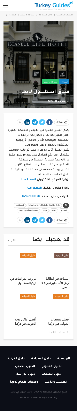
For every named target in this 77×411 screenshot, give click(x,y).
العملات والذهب (56, 382)
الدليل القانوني (51, 366)
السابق (63, 332)
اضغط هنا (28, 179)
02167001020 (31, 196)
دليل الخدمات (51, 374)
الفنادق (64, 81)
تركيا (45, 211)
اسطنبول (19, 205)
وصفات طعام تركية (24, 382)
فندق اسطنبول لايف (28, 211)
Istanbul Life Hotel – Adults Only (44, 205)
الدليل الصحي (25, 366)
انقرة (54, 211)
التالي (52, 332)
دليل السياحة (28, 255)
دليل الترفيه (62, 255)
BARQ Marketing (48, 398)
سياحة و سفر (50, 81)
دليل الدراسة (25, 374)
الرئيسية (63, 358)
